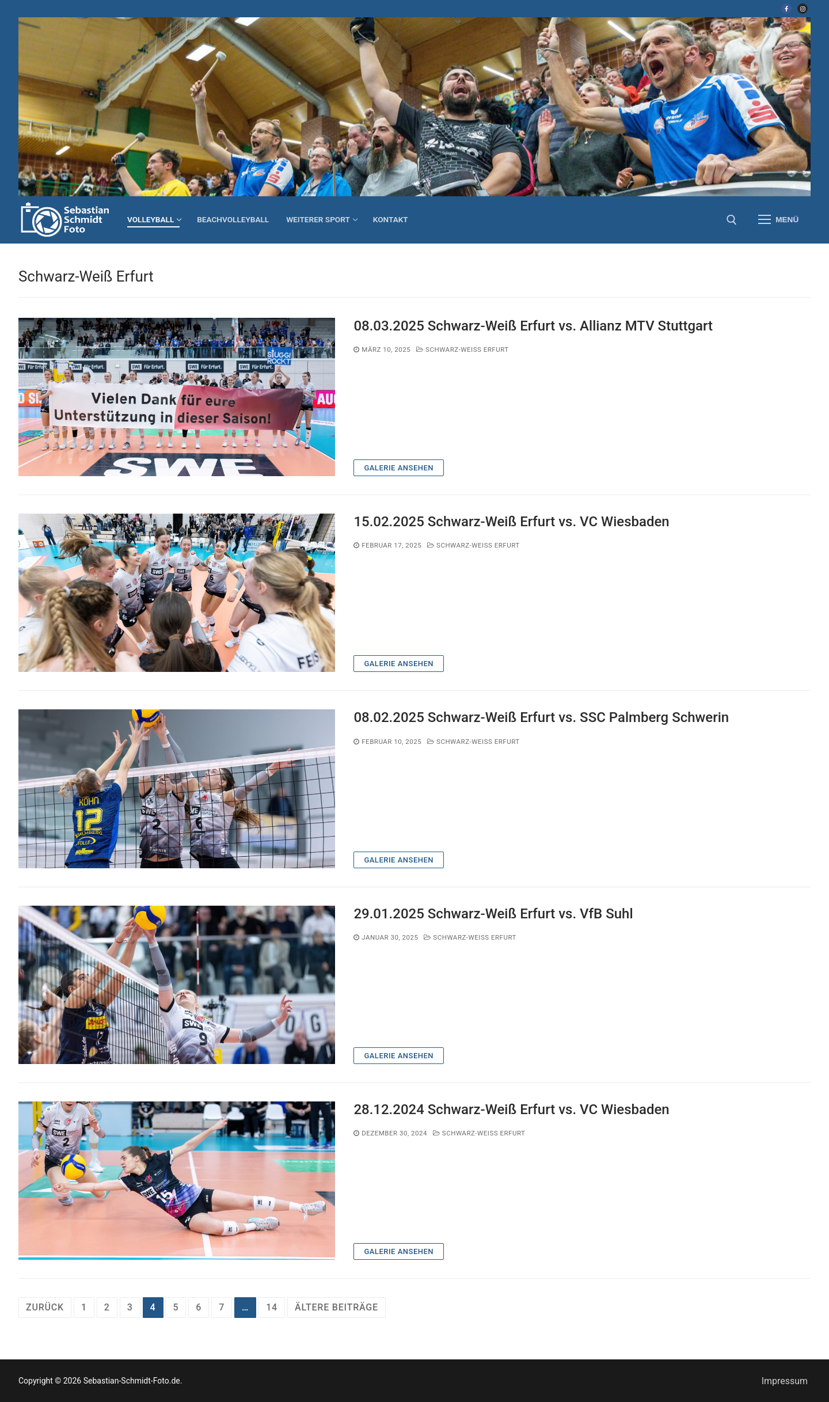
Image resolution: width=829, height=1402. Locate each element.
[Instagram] (802, 8)
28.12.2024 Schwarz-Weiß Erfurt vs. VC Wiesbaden (511, 1109)
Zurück (45, 1307)
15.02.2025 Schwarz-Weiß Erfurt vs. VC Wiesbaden (511, 522)
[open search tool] (732, 220)
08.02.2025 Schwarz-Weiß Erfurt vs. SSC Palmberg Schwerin (541, 717)
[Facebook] (786, 8)
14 (271, 1307)
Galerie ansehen (398, 467)
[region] (414, 106)
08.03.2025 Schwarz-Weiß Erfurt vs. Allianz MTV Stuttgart (533, 326)
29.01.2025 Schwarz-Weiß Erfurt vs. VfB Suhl (493, 914)
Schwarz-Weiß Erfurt (462, 349)
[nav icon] (778, 220)
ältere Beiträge (336, 1307)
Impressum (785, 1381)
